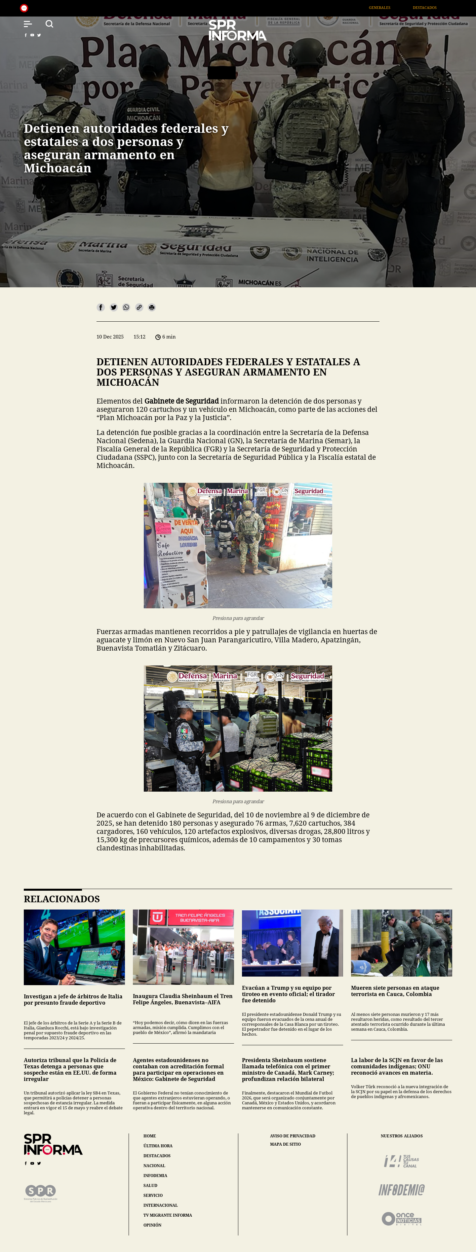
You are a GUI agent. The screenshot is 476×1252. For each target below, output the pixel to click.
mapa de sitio (285, 1144)
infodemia (155, 1175)
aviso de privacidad (292, 1136)
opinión (152, 1225)
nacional (154, 1165)
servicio (153, 1195)
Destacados (433, 7)
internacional (160, 1205)
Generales (388, 7)
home (149, 1136)
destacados (157, 1156)
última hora (158, 1146)
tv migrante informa (167, 1215)
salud (150, 1185)
